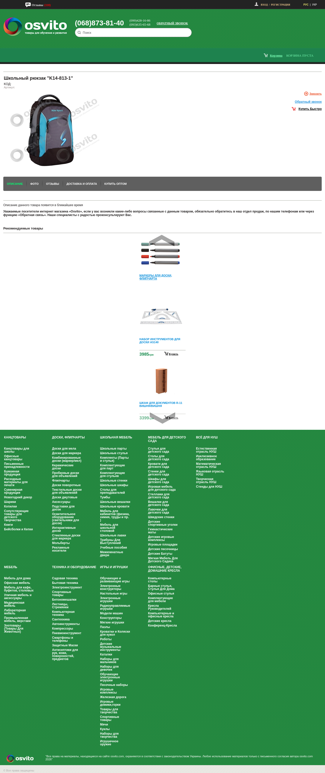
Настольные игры (113, 593)
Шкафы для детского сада (158, 480)
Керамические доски (62, 467)
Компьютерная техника (63, 613)
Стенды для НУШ (209, 486)
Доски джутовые (64, 497)
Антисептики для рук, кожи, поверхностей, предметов (65, 654)
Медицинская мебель (14, 604)
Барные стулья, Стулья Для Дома (161, 587)
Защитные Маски (65, 645)
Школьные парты (113, 448)
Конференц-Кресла (162, 625)
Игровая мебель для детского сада (162, 488)
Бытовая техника (65, 583)
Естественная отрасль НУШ (206, 450)
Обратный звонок (172, 23)
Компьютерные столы (159, 580)
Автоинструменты (66, 624)
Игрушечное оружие (109, 742)
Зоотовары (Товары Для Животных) (13, 628)
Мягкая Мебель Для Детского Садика (163, 559)
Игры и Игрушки (114, 567)
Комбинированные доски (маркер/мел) (66, 459)
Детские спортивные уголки (162, 523)
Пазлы (105, 627)
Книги (8, 525)
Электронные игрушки (110, 599)
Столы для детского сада (158, 457)
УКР (314, 4)
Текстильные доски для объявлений (67, 491)
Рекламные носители (60, 549)
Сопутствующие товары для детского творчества (16, 515)
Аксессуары (61, 502)
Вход (264, 4)
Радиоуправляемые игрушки (115, 607)
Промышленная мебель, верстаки (17, 619)
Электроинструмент (67, 587)
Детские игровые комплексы (161, 538)
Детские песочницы (163, 549)
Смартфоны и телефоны (62, 639)
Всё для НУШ (207, 437)
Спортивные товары (61, 593)
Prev (162, 240)
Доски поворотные (66, 485)
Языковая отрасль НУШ (210, 473)
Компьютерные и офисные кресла (161, 615)
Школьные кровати (114, 506)
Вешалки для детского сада (158, 503)
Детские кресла (159, 621)
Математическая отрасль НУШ (208, 465)
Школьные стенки (113, 480)
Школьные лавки (113, 535)
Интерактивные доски (64, 529)
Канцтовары (15, 437)
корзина (276, 55)
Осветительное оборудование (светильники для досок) (65, 518)
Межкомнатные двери (111, 553)
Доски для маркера (66, 453)
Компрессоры (62, 628)
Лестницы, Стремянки (60, 605)
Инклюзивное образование (206, 457)
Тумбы (105, 497)
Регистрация (280, 4)
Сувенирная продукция (13, 491)
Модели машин (111, 613)
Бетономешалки (64, 599)
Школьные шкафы (114, 485)
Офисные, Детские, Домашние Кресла (165, 568)
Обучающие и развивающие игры (114, 580)
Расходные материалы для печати (16, 482)
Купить (173, 353)
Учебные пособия (113, 547)
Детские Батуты (160, 553)
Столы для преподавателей (112, 491)
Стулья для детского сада (158, 450)
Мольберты (61, 543)
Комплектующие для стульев (112, 474)
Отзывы (37, 5)
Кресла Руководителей (159, 607)
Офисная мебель (17, 583)
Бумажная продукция (12, 473)
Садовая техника (65, 578)
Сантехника (61, 619)
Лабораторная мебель (15, 611)
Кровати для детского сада (158, 465)
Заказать (316, 93)
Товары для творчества (109, 711)
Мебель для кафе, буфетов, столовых (19, 589)
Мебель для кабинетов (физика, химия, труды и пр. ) (114, 515)
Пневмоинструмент (66, 633)
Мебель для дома (17, 578)
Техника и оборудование (74, 567)
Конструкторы (111, 618)
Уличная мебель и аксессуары (17, 596)
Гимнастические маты (160, 531)
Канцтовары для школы (16, 450)
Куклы (105, 729)
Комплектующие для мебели (160, 599)
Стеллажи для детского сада (159, 495)
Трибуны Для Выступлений (110, 541)
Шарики (10, 502)
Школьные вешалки (115, 502)
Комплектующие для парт (112, 467)
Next (162, 418)
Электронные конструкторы (110, 587)
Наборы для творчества (109, 735)
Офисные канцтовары (13, 457)
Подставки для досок (63, 508)
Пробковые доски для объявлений (65, 474)
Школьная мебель (116, 437)
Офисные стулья (161, 593)
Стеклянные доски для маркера (66, 537)
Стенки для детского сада (158, 473)
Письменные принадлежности (16, 465)
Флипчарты (61, 480)
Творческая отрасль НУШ (206, 480)
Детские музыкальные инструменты (110, 647)
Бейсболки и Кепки (18, 529)
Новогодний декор (18, 497)
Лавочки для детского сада (158, 511)
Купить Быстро (310, 109)
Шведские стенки (161, 517)
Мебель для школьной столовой (109, 528)
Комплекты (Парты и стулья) (114, 459)
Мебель (10, 567)
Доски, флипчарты (68, 437)
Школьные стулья (114, 453)
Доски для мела (64, 448)
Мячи (104, 724)
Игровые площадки (162, 544)
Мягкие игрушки (112, 622)
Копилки (10, 506)
